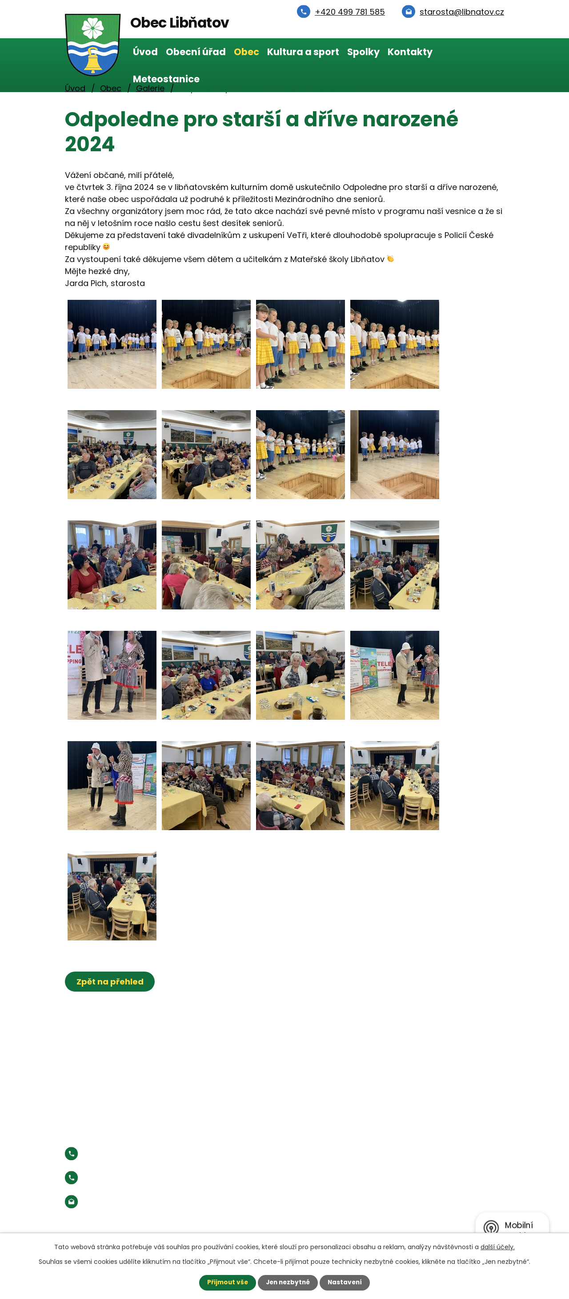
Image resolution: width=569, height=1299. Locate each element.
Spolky (363, 51)
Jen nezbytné (287, 1282)
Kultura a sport (303, 51)
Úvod (145, 51)
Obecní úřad (196, 51)
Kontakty (410, 51)
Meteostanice (166, 79)
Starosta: (138, 1177)
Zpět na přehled (110, 981)
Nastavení (347, 1282)
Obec (246, 51)
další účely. (498, 1247)
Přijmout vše (225, 1282)
